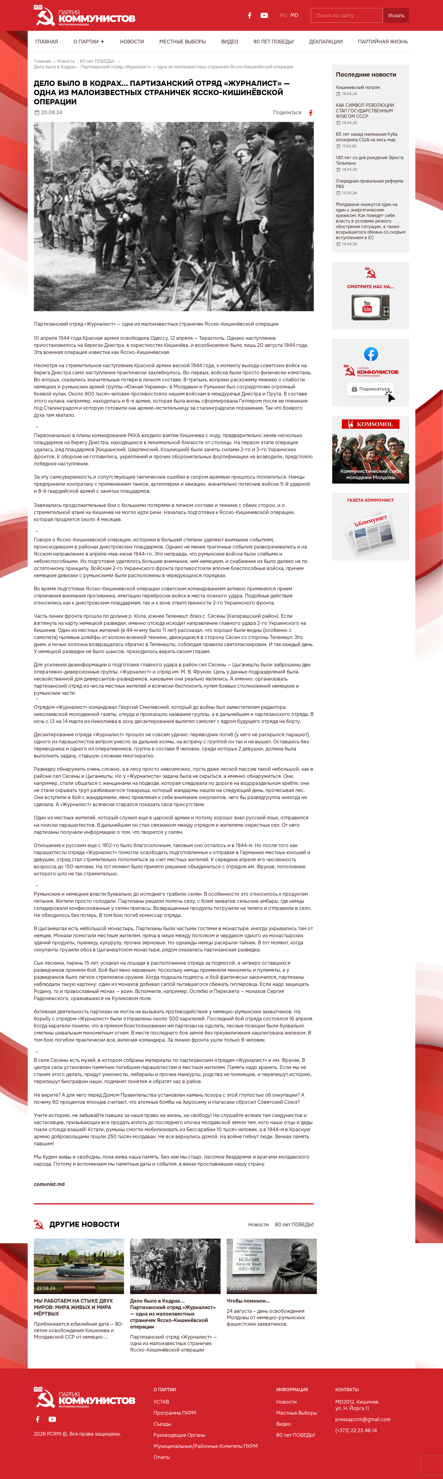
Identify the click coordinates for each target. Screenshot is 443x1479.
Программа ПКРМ (175, 1413)
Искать (396, 15)
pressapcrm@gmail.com (363, 1419)
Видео (229, 41)
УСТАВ (161, 1402)
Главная (46, 41)
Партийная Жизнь (383, 41)
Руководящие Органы (179, 1435)
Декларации (326, 41)
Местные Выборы (182, 41)
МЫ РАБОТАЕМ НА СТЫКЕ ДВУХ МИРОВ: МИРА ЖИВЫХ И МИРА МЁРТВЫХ (73, 1307)
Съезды (162, 1424)
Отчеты (162, 1457)
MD (294, 15)
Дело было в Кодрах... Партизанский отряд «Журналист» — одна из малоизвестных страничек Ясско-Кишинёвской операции (173, 1314)
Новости (132, 41)
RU (283, 15)
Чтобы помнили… (248, 1301)
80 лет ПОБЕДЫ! (273, 41)
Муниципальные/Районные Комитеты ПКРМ (206, 1446)
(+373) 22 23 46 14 (356, 1430)
